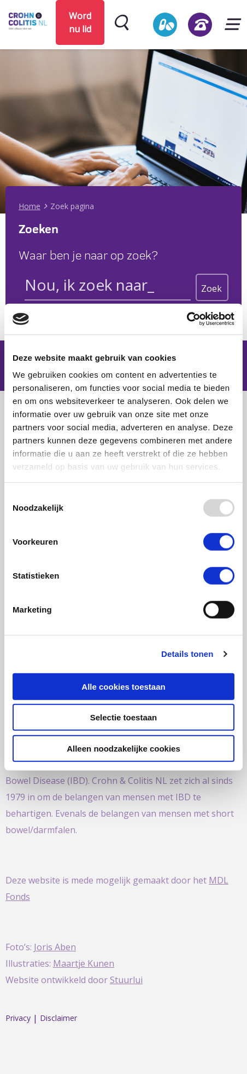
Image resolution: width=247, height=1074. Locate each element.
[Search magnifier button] (212, 287)
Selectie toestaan (123, 717)
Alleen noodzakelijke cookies (123, 748)
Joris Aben (55, 947)
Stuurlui (126, 980)
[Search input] (108, 287)
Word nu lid (80, 22)
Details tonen (187, 654)
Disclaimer (58, 1018)
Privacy (18, 1018)
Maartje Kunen (83, 963)
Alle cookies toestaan (123, 686)
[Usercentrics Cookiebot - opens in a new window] (186, 319)
